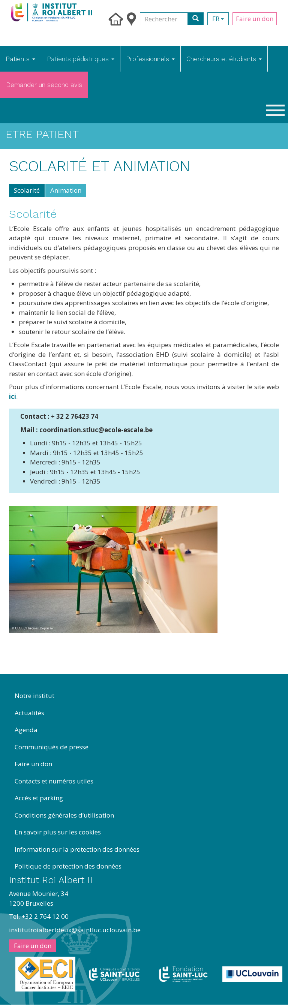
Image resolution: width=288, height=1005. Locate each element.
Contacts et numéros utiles (54, 781)
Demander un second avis (44, 84)
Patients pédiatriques (80, 59)
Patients (20, 59)
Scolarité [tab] (27, 190)
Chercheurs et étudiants (224, 59)
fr (218, 18)
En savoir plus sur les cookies (58, 832)
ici (12, 396)
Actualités (29, 712)
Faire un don (254, 18)
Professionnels (150, 59)
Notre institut (34, 695)
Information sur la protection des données (77, 849)
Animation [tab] (65, 190)
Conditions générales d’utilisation (64, 815)
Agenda (26, 729)
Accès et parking (39, 798)
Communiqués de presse (51, 747)
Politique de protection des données (68, 866)
